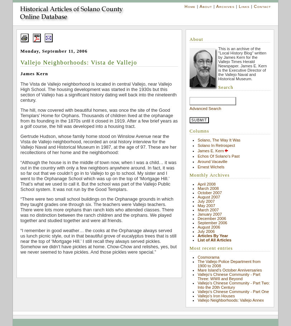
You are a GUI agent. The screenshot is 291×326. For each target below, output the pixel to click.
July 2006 (206, 231)
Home (190, 6)
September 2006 (212, 223)
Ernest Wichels (210, 167)
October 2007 (209, 193)
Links (244, 6)
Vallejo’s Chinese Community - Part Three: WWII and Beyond (228, 276)
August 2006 (208, 227)
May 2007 (206, 205)
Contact (262, 6)
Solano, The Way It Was (218, 140)
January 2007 (209, 214)
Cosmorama (208, 257)
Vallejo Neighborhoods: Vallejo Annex (230, 300)
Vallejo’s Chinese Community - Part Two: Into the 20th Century (233, 285)
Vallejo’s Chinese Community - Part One (233, 291)
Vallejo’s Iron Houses (216, 296)
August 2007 (208, 197)
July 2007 (206, 201)
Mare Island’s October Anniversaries (229, 270)
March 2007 (208, 210)
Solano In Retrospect (216, 145)
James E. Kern (212, 151)
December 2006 (211, 218)
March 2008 (208, 188)
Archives (225, 6)
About (206, 6)
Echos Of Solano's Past (218, 156)
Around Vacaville (212, 161)
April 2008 (206, 184)
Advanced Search (205, 108)
